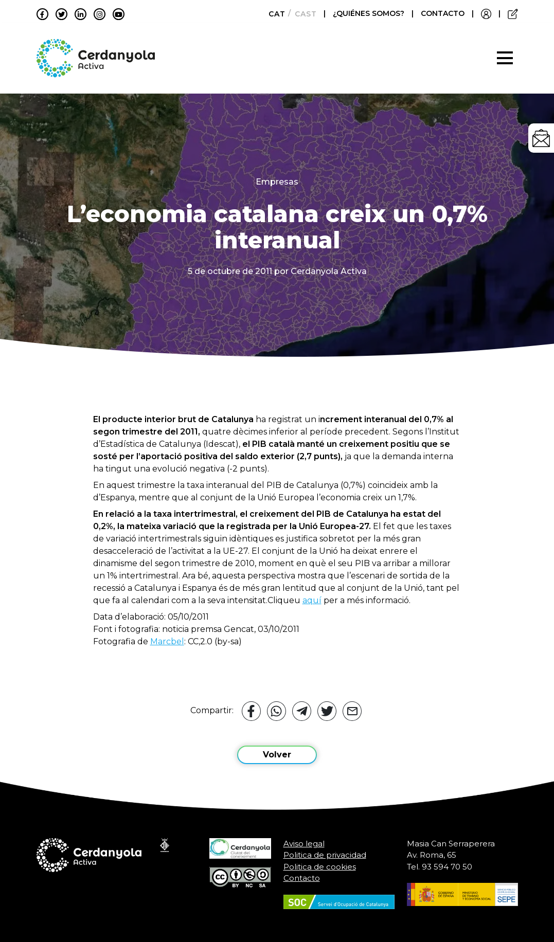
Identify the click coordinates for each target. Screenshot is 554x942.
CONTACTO (442, 13)
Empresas (277, 182)
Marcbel (167, 641)
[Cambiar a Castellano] (303, 14)
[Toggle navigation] (505, 58)
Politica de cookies (319, 867)
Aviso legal (304, 843)
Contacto (301, 878)
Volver (277, 754)
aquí (311, 600)
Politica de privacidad (324, 855)
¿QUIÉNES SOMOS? (369, 13)
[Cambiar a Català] (273, 14)
